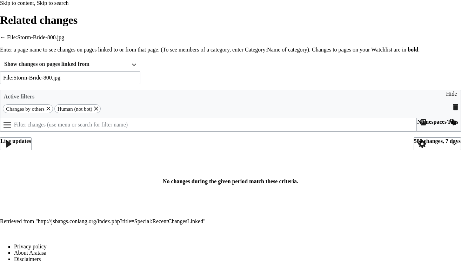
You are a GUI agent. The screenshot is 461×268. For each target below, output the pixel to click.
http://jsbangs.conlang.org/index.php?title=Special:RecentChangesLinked (120, 221)
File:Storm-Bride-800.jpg (35, 37)
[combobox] (70, 65)
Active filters (19, 96)
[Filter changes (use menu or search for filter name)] (208, 125)
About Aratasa (30, 253)
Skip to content (17, 3)
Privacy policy (30, 246)
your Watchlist (376, 50)
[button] (451, 96)
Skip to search (53, 3)
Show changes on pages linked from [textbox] (46, 64)
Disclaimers (27, 259)
